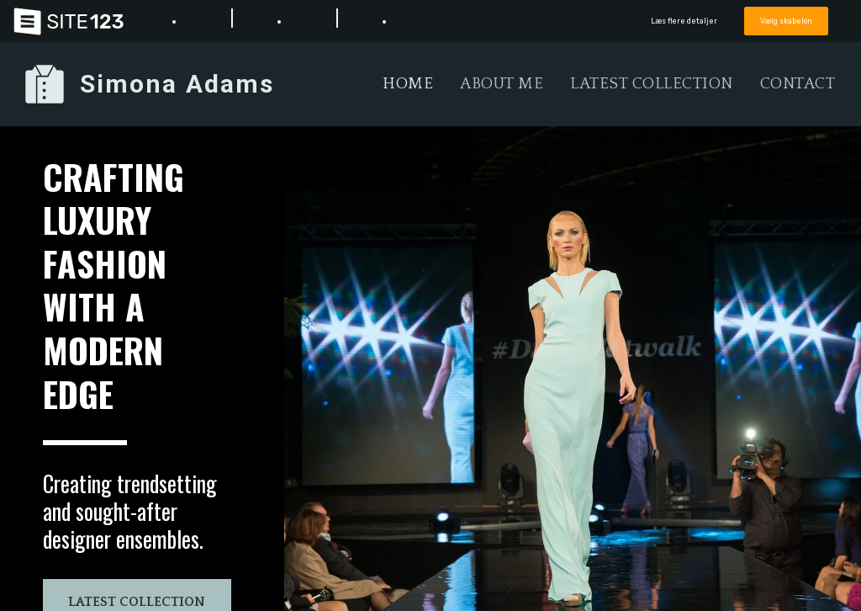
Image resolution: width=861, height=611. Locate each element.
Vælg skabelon (786, 20)
